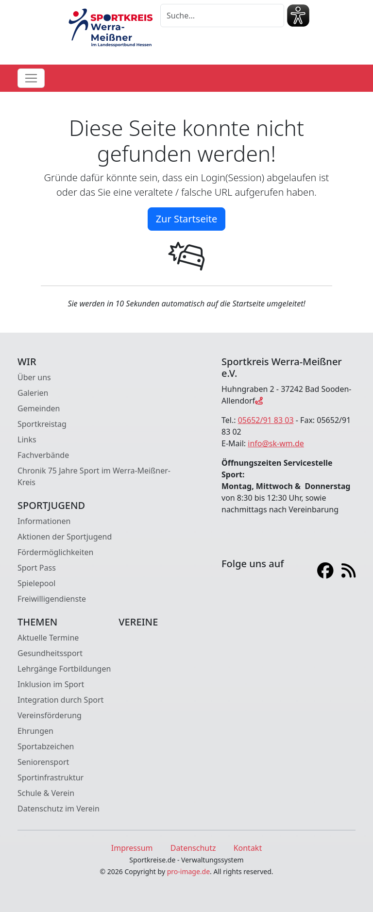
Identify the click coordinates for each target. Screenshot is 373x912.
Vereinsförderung (49, 715)
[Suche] (222, 15)
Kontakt (248, 848)
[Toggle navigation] (31, 78)
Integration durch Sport (60, 699)
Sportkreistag (42, 424)
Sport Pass (36, 567)
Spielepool (36, 583)
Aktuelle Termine (48, 637)
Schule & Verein (45, 793)
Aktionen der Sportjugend (64, 536)
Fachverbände (43, 455)
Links (26, 439)
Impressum (132, 848)
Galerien (32, 393)
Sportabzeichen (45, 746)
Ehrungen (35, 731)
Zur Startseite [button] (187, 218)
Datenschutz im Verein (58, 808)
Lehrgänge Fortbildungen (64, 668)
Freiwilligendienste (51, 598)
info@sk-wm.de (276, 443)
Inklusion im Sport (50, 684)
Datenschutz (193, 848)
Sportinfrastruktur (50, 777)
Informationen (43, 521)
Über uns (34, 377)
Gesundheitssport (50, 653)
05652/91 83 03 (266, 420)
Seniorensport (43, 762)
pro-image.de (188, 871)
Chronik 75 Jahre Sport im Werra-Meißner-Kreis (93, 476)
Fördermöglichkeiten (55, 552)
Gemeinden (38, 408)
